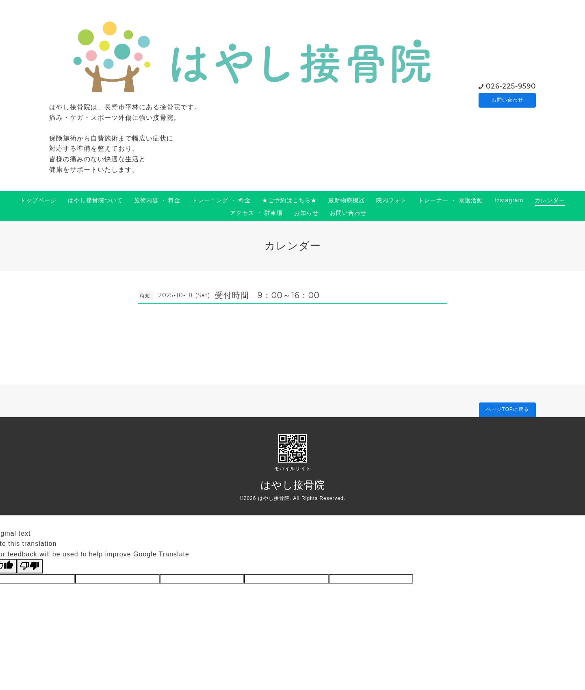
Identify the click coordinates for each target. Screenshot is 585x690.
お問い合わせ (507, 100)
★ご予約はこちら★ (289, 200)
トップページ (38, 200)
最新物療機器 (346, 200)
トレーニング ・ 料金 (221, 200)
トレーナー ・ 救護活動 (450, 200)
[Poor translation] (30, 566)
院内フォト (391, 200)
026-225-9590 (511, 86)
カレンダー (550, 200)
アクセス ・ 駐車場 (256, 213)
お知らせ (306, 213)
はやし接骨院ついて (95, 200)
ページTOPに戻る (507, 409)
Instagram (508, 200)
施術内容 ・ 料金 (157, 200)
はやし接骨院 (292, 485)
